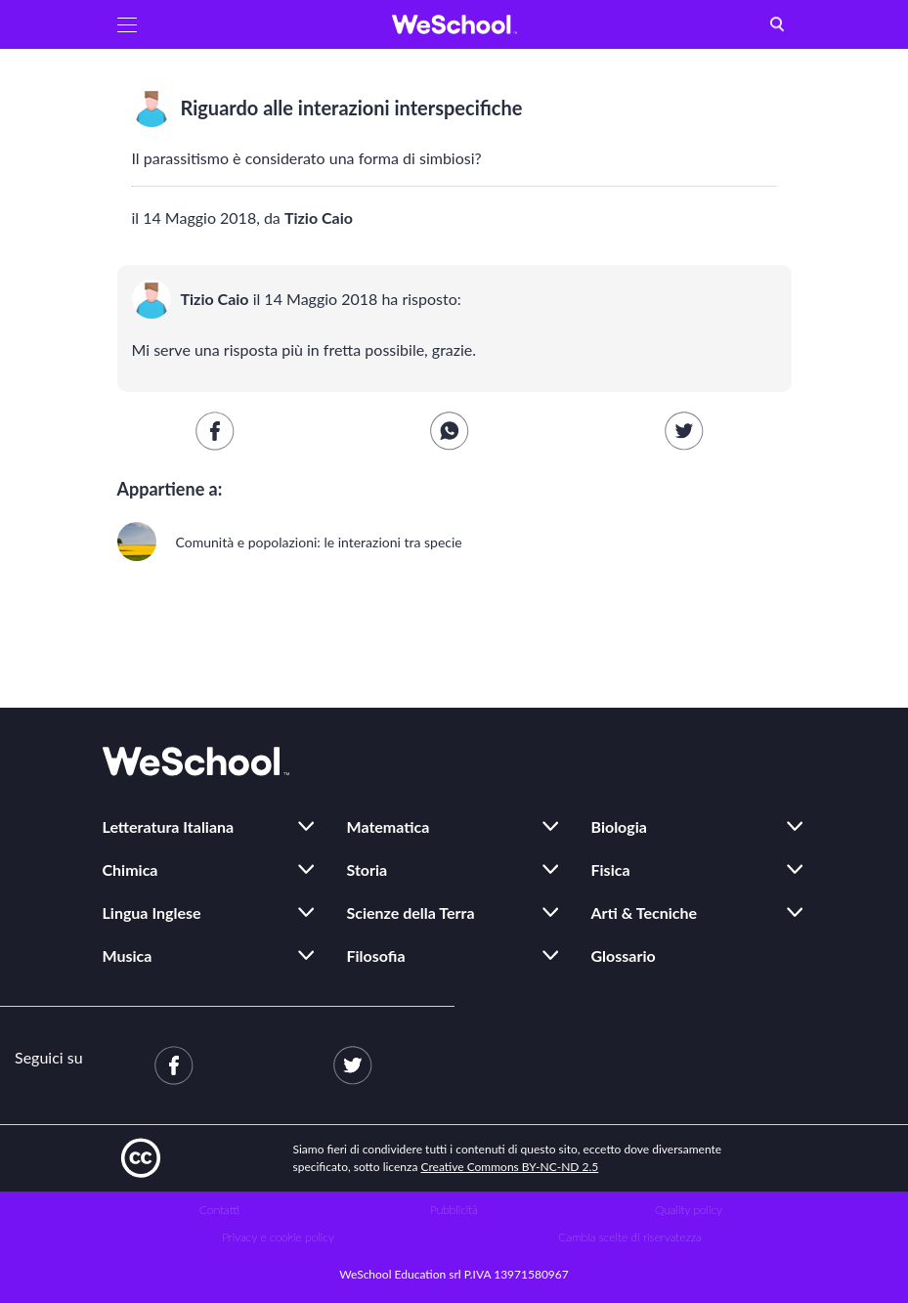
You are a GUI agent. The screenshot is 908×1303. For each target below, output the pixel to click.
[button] (127, 24)
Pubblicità (454, 1209)
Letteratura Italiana (169, 826)
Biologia (619, 826)
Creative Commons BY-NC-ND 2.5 (510, 1166)
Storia (367, 869)
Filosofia (376, 955)
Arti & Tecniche (644, 912)
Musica (127, 955)
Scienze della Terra (411, 912)
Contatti (219, 1209)
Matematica (388, 826)
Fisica (610, 869)
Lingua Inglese (152, 912)
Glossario (623, 955)
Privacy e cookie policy (278, 1237)
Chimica (130, 869)
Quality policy (688, 1209)
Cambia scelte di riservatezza (629, 1237)
